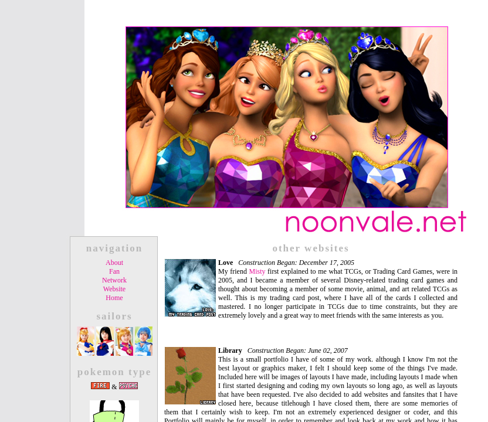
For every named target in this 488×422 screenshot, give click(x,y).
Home (114, 298)
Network (114, 280)
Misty (257, 271)
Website (114, 289)
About (114, 262)
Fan (114, 271)
